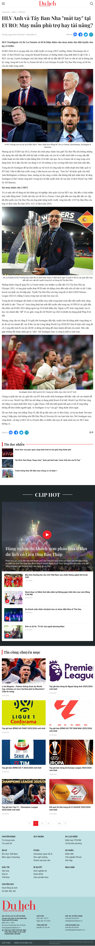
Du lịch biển (71, 837)
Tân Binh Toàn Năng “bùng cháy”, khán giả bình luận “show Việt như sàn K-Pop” (48, 460)
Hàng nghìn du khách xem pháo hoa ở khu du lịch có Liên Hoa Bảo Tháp (44, 551)
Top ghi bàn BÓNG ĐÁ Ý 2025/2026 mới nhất (21, 768)
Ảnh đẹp (68, 860)
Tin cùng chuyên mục (22, 652)
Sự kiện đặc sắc (9, 891)
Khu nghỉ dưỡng (41, 857)
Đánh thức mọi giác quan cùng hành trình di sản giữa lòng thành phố (43, 450)
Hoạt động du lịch (9, 888)
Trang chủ (6, 12)
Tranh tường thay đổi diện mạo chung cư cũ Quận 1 (36, 471)
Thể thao (21, 12)
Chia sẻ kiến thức (41, 877)
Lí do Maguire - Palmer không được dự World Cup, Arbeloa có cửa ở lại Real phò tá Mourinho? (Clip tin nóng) (23, 689)
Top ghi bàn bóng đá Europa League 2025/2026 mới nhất (70, 769)
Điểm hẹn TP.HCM (73, 840)
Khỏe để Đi (38, 874)
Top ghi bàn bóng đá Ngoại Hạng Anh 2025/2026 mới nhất (71, 687)
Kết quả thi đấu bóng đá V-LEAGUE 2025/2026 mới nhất (70, 808)
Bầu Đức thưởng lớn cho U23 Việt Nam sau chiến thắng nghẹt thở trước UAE (56, 576)
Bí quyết (38, 867)
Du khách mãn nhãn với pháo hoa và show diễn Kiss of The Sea (53, 609)
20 (59, 824)
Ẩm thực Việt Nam (10, 854)
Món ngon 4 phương (11, 857)
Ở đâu (36, 850)
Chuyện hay (8, 884)
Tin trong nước (8, 840)
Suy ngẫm (39, 837)
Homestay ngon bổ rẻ (43, 854)
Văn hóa (5, 871)
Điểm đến (69, 854)
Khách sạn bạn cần (42, 860)
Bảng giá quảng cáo (23, 943)
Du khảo (69, 850)
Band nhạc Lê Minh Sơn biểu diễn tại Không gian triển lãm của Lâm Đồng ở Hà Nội (57, 593)
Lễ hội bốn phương (73, 843)
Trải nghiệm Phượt (73, 857)
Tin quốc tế (7, 843)
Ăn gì (4, 850)
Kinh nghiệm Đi (40, 871)
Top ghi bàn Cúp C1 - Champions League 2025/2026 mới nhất (20, 808)
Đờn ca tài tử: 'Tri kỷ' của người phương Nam (44, 626)
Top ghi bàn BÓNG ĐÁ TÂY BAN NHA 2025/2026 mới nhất (70, 729)
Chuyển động (8, 837)
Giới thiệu (6, 943)
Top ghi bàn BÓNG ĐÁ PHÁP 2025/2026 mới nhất (23, 728)
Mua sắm (69, 867)
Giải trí (14, 12)
